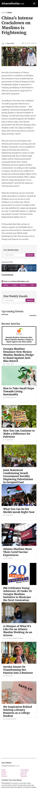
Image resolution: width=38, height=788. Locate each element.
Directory (23, 285)
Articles (4, 772)
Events (4, 774)
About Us (23, 774)
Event (14, 285)
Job (32, 285)
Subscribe (24, 776)
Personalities (25, 770)
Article (6, 285)
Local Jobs (24, 772)
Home (3, 770)
